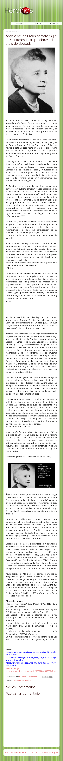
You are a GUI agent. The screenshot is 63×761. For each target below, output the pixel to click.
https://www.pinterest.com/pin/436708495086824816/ (31, 671)
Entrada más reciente (16, 752)
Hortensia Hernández (28, 677)
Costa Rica (26, 680)
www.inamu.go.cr (14, 668)
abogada (17, 680)
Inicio (34, 752)
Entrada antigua (50, 752)
